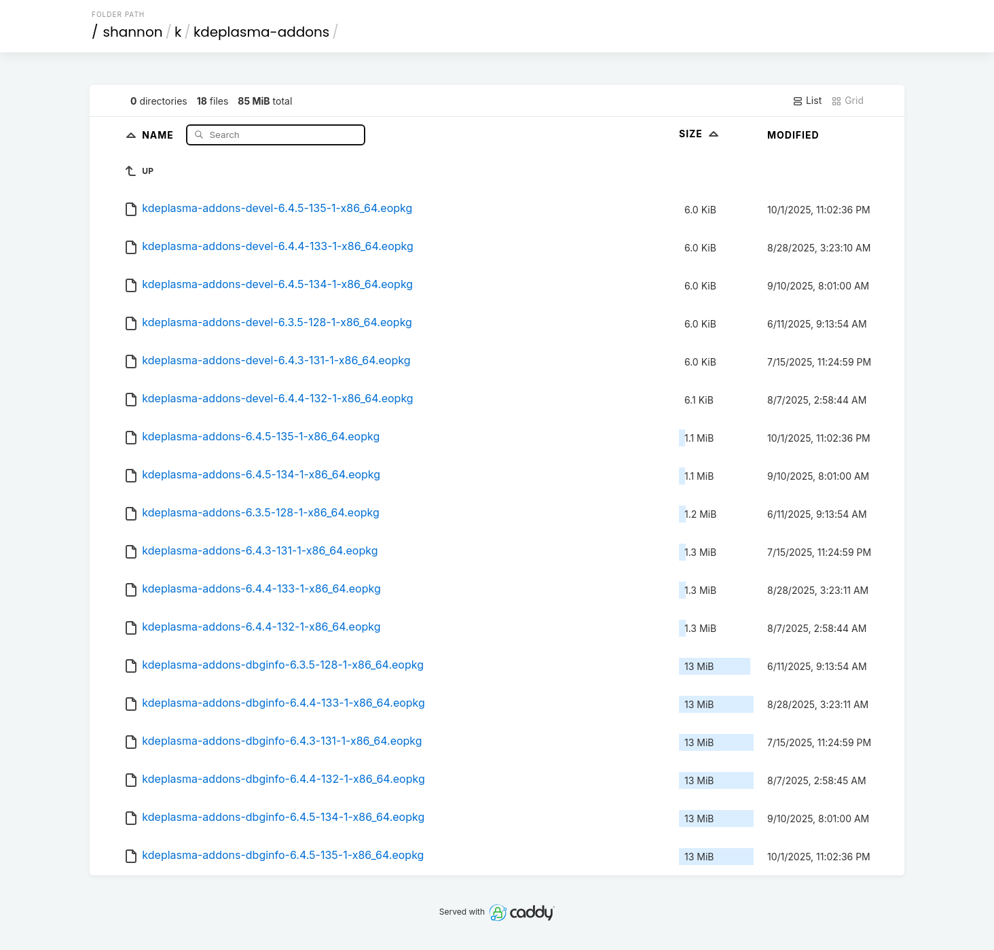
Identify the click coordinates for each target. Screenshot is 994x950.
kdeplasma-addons (261, 31)
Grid (847, 100)
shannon (133, 31)
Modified (793, 135)
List (807, 100)
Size (700, 133)
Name (159, 134)
